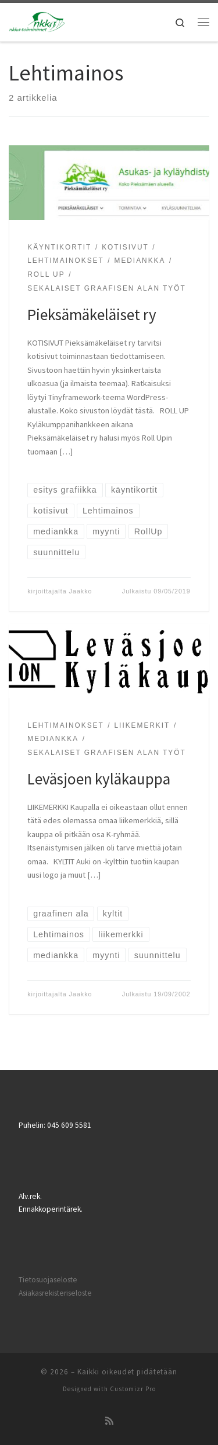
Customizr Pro (133, 1389)
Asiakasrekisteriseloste (55, 1293)
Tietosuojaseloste (48, 1280)
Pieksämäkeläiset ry (91, 314)
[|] (37, 21)
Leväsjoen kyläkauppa (98, 778)
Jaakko (80, 591)
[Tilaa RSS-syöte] (109, 1420)
